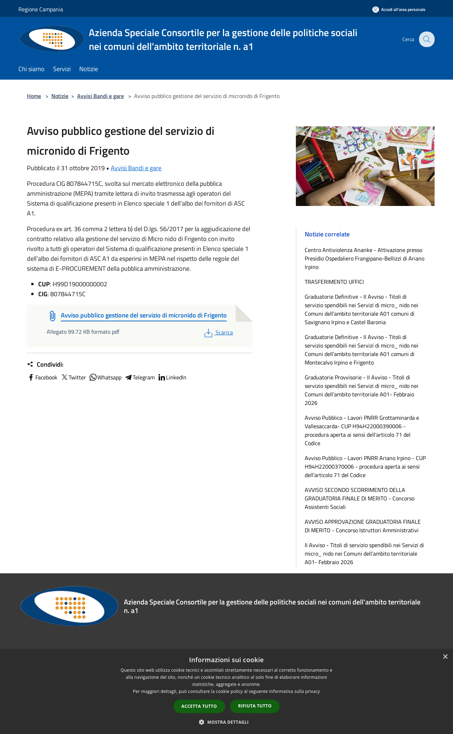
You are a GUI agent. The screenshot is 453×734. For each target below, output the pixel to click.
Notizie (59, 96)
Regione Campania (40, 9)
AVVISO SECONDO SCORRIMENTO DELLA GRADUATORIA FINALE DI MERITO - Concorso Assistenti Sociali (359, 498)
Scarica (218, 332)
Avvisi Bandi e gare (100, 96)
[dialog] (226, 691)
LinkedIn (172, 377)
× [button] (445, 657)
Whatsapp (105, 377)
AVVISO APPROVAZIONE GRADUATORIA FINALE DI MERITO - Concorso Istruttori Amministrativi (363, 525)
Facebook (42, 377)
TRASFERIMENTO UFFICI (334, 281)
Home (34, 96)
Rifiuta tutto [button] (255, 706)
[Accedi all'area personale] (399, 9)
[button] (226, 722)
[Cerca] (426, 39)
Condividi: (45, 364)
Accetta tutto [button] (199, 706)
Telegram (139, 377)
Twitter (73, 377)
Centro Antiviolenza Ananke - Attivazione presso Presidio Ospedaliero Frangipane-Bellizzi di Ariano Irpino (364, 258)
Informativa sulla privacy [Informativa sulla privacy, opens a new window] (294, 691)
